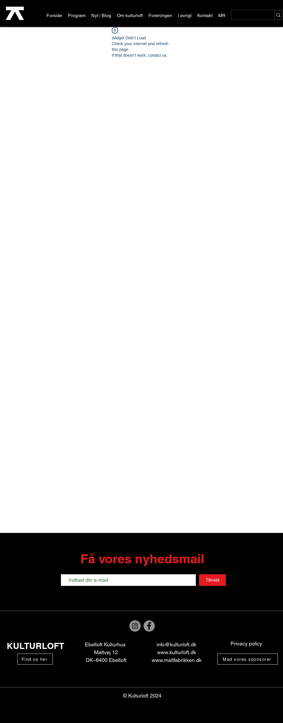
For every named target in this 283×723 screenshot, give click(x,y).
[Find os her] (35, 659)
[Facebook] (149, 626)
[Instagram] (135, 626)
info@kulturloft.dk (176, 644)
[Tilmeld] (212, 580)
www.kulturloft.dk (176, 652)
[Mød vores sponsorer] (247, 659)
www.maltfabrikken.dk (177, 660)
